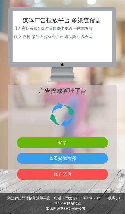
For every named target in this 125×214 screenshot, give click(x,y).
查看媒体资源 (62, 158)
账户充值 (62, 174)
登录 (62, 142)
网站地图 (74, 203)
